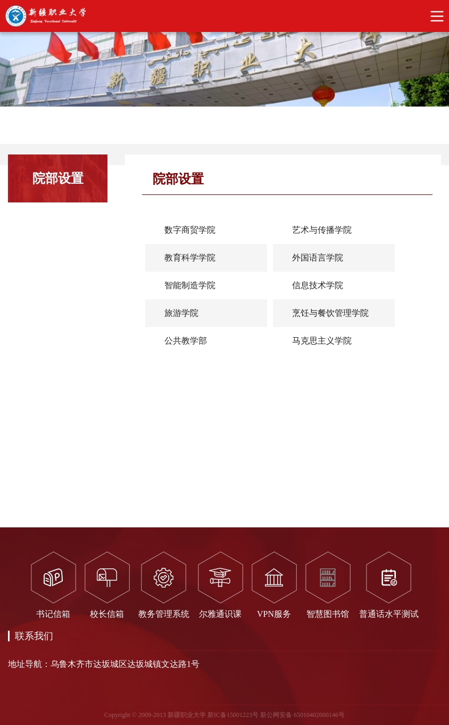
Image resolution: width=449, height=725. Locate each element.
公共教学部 (185, 340)
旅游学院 (181, 312)
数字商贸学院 (189, 229)
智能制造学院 (189, 285)
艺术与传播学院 (322, 229)
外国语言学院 (317, 257)
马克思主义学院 (322, 340)
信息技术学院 (317, 285)
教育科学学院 (189, 257)
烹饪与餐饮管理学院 (330, 312)
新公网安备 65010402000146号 (302, 715)
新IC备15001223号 (233, 715)
